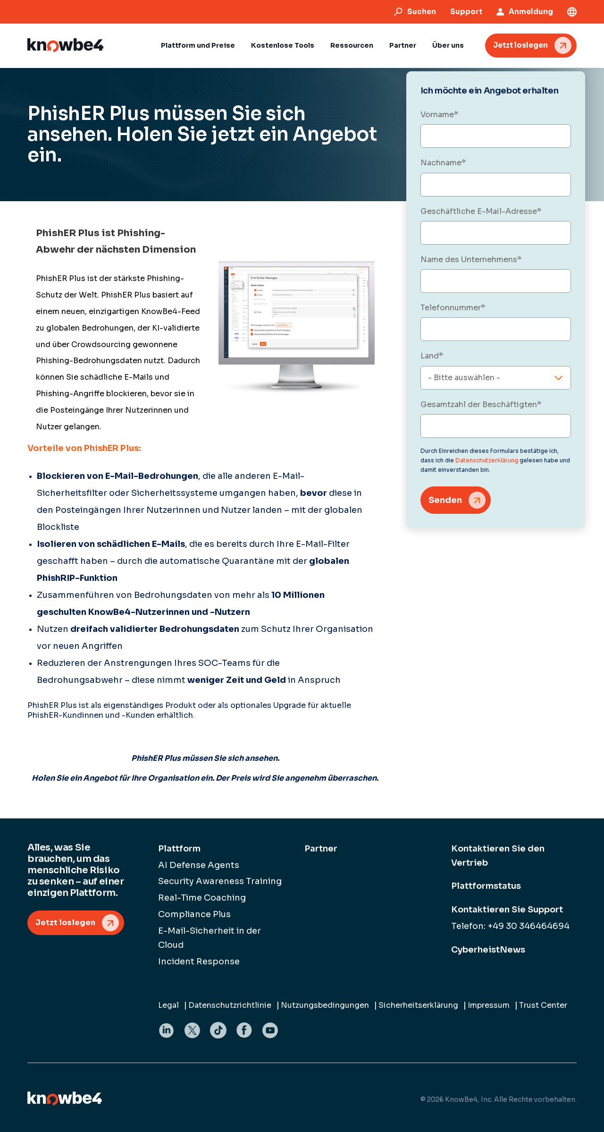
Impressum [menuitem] (489, 1005)
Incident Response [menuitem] (199, 961)
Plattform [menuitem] (179, 848)
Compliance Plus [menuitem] (194, 914)
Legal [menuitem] (168, 1005)
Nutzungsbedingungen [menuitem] (325, 1005)
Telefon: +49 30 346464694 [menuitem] (510, 926)
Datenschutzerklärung (486, 460)
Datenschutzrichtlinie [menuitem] (229, 1005)
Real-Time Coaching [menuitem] (202, 898)
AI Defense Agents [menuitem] (198, 865)
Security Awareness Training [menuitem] (220, 881)
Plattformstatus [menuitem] (486, 886)
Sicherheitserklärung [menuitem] (418, 1005)
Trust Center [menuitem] (543, 1005)
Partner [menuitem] (320, 848)
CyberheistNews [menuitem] (488, 950)
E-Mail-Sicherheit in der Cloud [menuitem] (209, 938)
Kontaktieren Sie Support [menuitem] (507, 909)
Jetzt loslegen (520, 45)
